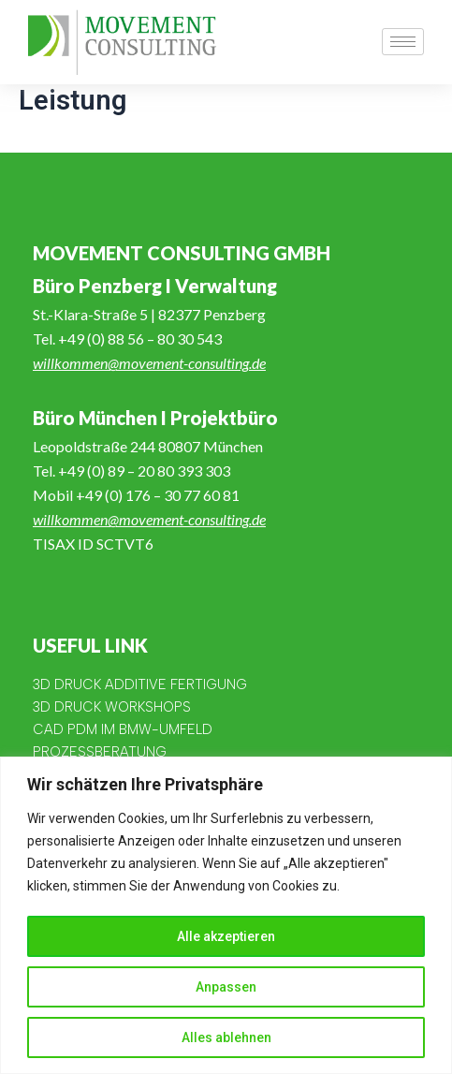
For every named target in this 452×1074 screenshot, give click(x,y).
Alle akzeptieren (226, 936)
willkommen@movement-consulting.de (149, 363)
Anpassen (226, 986)
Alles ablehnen (226, 1037)
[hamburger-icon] (403, 41)
